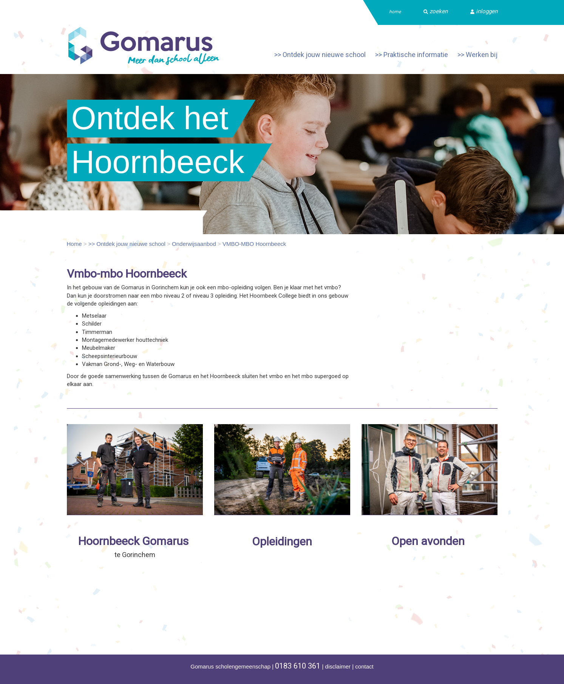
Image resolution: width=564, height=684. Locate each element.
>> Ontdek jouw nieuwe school (320, 55)
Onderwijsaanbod (194, 244)
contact (364, 666)
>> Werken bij (477, 55)
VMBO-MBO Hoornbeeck (254, 244)
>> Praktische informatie (411, 55)
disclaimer (338, 666)
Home (74, 244)
